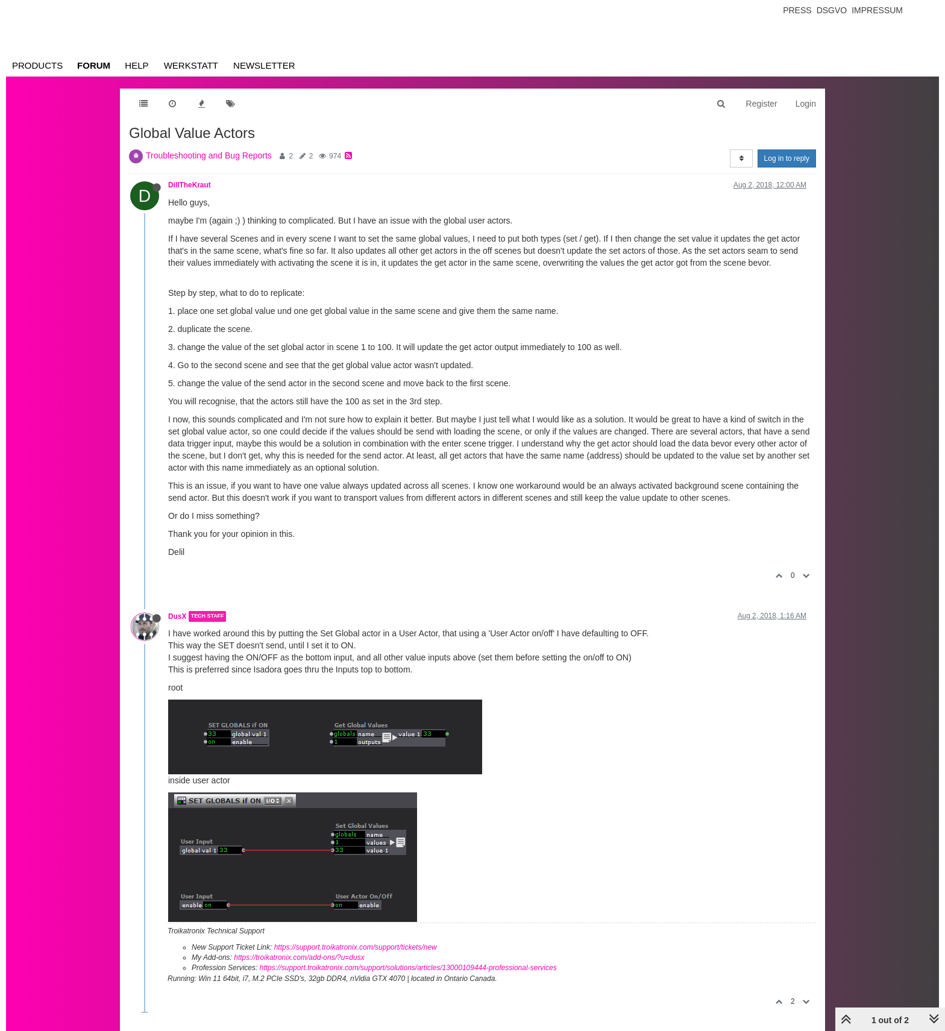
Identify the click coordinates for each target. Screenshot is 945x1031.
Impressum (877, 10)
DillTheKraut (189, 185)
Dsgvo (832, 10)
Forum (93, 65)
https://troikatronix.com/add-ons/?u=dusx (299, 957)
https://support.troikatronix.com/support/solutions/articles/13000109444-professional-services (408, 968)
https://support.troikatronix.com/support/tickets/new (355, 947)
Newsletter (264, 65)
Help (136, 65)
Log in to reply (786, 158)
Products (37, 65)
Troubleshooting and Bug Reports (209, 155)
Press (797, 10)
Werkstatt (191, 65)
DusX (177, 616)
